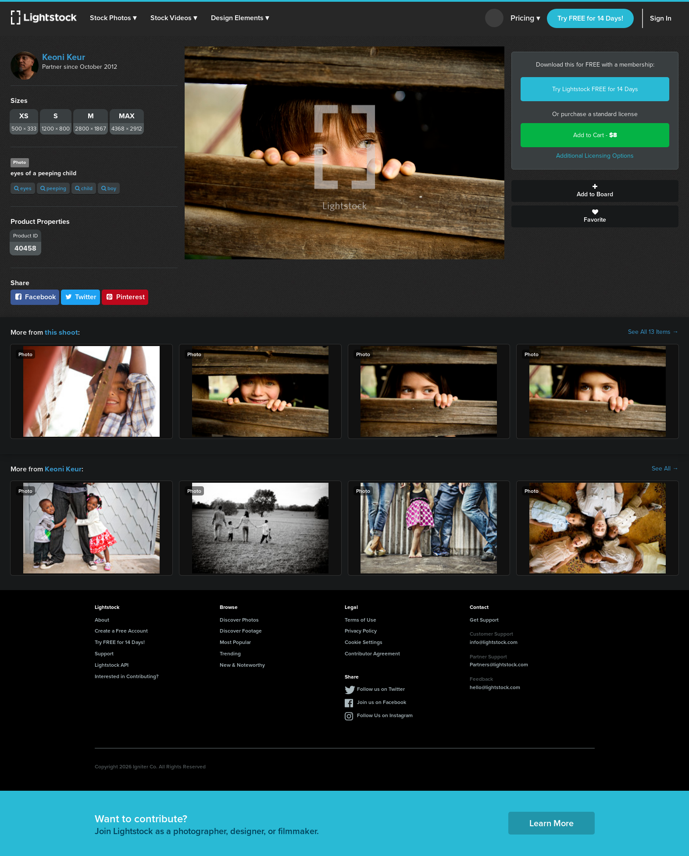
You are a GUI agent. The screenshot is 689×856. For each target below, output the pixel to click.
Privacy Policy (361, 629)
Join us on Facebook (381, 701)
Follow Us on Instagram (385, 714)
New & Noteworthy (242, 664)
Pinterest (125, 297)
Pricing (525, 18)
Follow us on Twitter (381, 688)
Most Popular (235, 641)
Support (104, 652)
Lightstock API (112, 664)
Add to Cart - (595, 135)
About (102, 619)
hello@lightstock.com (495, 686)
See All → (665, 468)
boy (108, 188)
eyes (23, 188)
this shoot (60, 332)
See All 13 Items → (653, 332)
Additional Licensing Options (595, 155)
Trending (230, 652)
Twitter (80, 297)
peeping (53, 188)
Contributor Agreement (372, 652)
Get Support (484, 619)
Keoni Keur (63, 57)
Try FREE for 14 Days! (590, 18)
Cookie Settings (363, 641)
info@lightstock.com (494, 641)
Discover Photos (239, 619)
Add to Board (595, 191)
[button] (113, 18)
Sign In (660, 18)
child (84, 188)
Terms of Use (360, 619)
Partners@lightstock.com (499, 663)
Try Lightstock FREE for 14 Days (595, 89)
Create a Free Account (121, 629)
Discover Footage (241, 629)
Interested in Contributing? (127, 675)
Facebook (35, 297)
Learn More (551, 822)
